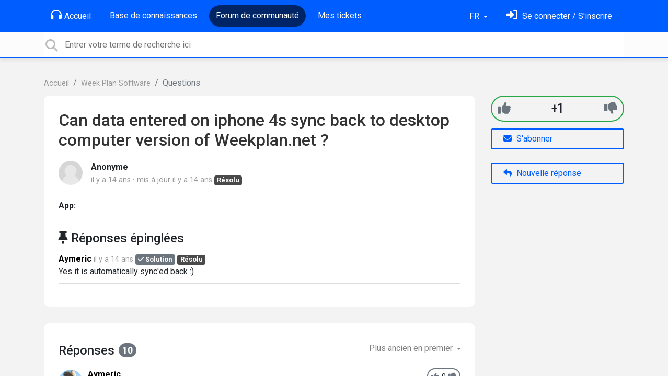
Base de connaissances (153, 15)
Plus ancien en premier (412, 348)
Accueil (71, 15)
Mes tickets (340, 15)
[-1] (610, 108)
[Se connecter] (559, 16)
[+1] (504, 108)
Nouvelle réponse (542, 173)
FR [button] (475, 16)
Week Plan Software (116, 83)
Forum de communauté (257, 15)
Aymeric (75, 259)
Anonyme (109, 167)
